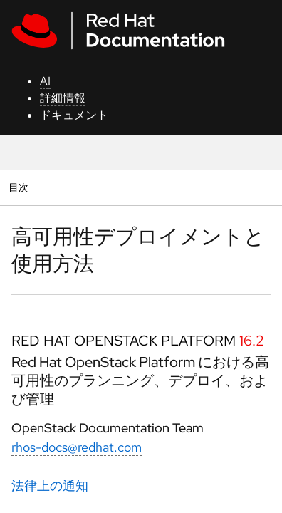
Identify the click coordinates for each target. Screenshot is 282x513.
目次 (20, 187)
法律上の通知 (49, 485)
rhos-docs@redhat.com (76, 447)
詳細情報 (62, 97)
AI (45, 80)
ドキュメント (74, 115)
